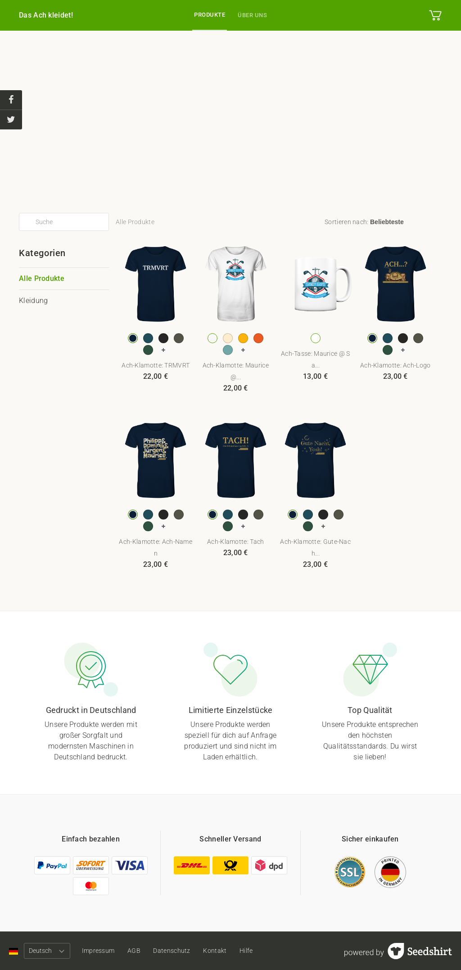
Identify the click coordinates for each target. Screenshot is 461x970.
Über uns (252, 15)
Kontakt (223, 950)
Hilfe (257, 950)
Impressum (100, 950)
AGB (138, 950)
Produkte (209, 14)
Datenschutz (178, 950)
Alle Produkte (41, 278)
